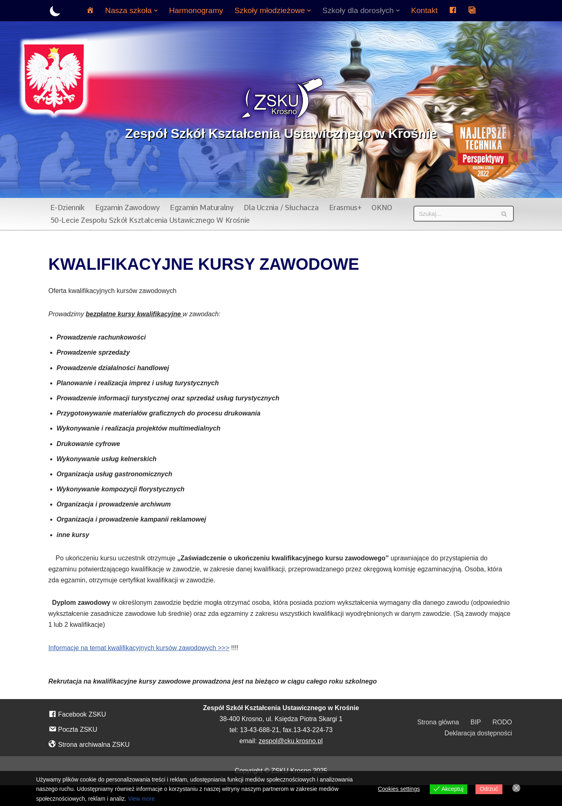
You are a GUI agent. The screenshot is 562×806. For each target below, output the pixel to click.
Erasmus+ (345, 207)
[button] (156, 11)
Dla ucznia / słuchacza (281, 207)
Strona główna (438, 722)
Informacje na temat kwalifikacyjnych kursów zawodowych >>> (139, 647)
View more (141, 798)
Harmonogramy (196, 10)
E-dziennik (67, 207)
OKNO (381, 207)
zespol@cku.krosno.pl (291, 740)
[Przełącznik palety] (55, 11)
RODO (502, 722)
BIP (476, 722)
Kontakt (424, 10)
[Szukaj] (454, 214)
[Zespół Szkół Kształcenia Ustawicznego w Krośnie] (281, 109)
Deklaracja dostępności (478, 733)
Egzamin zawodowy (127, 207)
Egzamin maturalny (201, 207)
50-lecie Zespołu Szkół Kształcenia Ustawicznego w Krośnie (150, 220)
